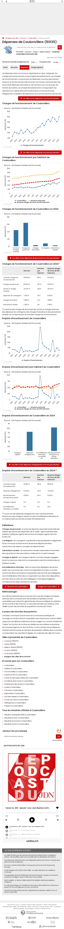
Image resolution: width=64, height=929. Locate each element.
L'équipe (23, 904)
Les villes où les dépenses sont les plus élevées (41, 98)
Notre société (31, 904)
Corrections (57, 906)
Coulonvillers (32, 38)
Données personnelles (9, 906)
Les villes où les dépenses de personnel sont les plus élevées (35, 258)
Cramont (28, 51)
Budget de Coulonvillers (48, 586)
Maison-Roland (45, 51)
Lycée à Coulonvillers (12, 687)
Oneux (35, 51)
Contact (45, 904)
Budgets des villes (12, 38)
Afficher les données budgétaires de (15, 62)
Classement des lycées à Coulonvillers (19, 684)
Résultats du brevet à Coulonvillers (18, 721)
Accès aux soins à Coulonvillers (16, 699)
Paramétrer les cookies (24, 906)
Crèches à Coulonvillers (13, 690)
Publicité (38, 904)
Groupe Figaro (29, 908)
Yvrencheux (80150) (12, 653)
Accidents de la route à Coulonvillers (18, 681)
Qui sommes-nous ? (13, 904)
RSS (51, 906)
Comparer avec (45, 62)
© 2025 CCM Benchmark (42, 908)
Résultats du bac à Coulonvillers (16, 718)
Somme (23, 38)
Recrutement (53, 904)
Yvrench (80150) (10, 650)
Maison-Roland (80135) (13, 647)
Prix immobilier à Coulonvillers (16, 671)
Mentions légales (19, 908)
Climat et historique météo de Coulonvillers (21, 678)
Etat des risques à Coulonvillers (16, 696)
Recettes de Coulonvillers (16, 586)
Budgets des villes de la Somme (17, 656)
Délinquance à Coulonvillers (15, 703)
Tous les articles (44, 906)
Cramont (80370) (11, 641)
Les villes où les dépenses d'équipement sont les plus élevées (35, 464)
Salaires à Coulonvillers (13, 668)
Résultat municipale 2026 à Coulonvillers (20, 715)
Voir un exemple (57, 740)
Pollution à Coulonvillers (13, 706)
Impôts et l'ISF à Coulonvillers (15, 675)
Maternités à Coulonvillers (14, 693)
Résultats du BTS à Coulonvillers (16, 724)
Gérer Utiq (35, 906)
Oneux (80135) (10, 644)
